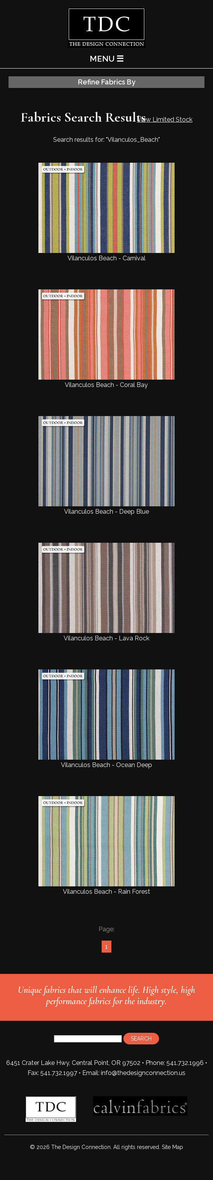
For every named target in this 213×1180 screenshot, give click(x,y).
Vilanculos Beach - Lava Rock (106, 592)
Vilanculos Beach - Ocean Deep (106, 719)
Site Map (172, 1147)
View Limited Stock (164, 119)
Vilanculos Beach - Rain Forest (106, 845)
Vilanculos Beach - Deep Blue (106, 465)
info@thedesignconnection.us (143, 1073)
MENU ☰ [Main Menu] (107, 59)
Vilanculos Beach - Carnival (106, 212)
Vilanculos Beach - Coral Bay (106, 339)
